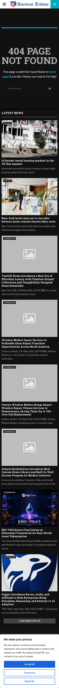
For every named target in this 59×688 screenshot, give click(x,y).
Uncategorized (9, 238)
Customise (29, 673)
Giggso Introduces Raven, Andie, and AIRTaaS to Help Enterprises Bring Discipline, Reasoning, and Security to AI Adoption (28, 599)
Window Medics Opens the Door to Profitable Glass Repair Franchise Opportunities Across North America (25, 343)
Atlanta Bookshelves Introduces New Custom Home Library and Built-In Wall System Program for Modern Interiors (27, 472)
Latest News (12, 113)
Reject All (29, 681)
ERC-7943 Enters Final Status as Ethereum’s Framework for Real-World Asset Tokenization (27, 533)
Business (7, 123)
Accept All (29, 664)
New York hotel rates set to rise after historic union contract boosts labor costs (29, 220)
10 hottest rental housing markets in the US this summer (28, 162)
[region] (29, 661)
